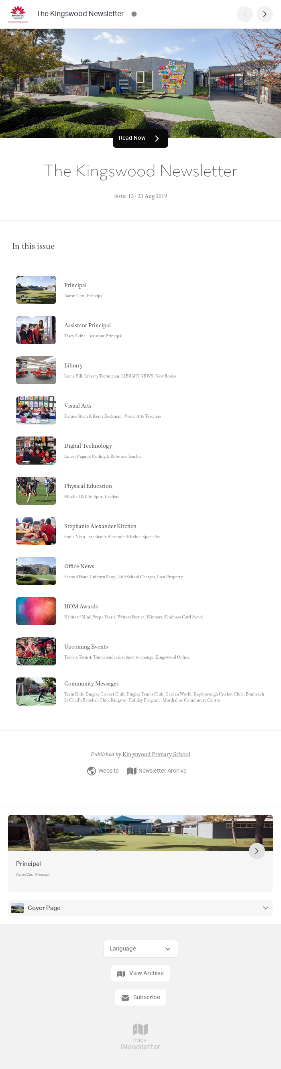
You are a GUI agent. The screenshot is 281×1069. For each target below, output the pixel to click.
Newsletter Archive (157, 771)
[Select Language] (141, 948)
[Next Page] (265, 14)
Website (103, 771)
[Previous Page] (245, 14)
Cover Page (44, 908)
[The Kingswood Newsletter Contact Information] (134, 14)
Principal (28, 864)
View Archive (140, 974)
